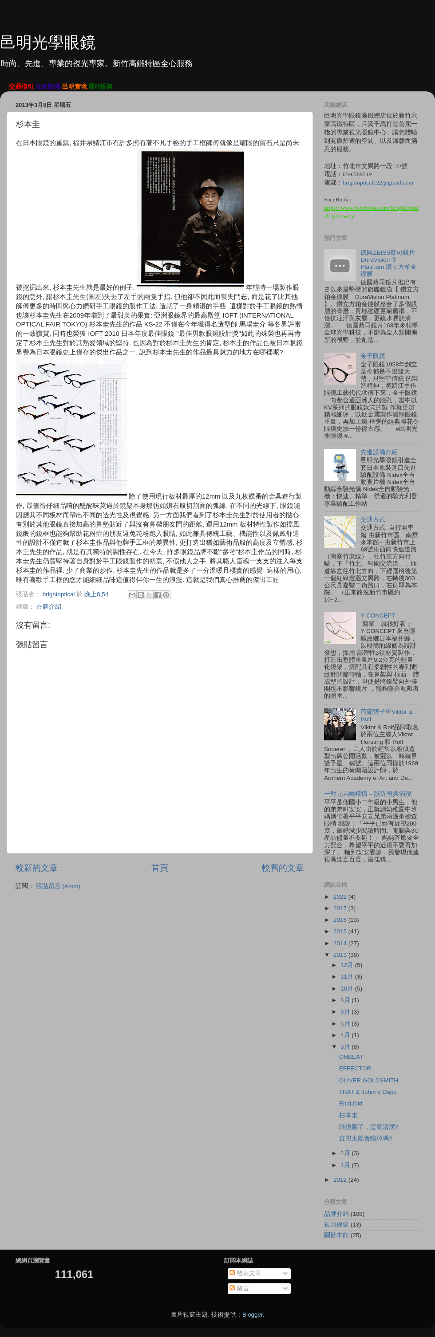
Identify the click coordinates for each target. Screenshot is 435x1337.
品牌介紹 (48, 606)
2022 (340, 896)
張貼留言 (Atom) (58, 886)
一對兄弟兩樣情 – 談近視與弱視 (367, 793)
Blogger (252, 1314)
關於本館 (336, 1235)
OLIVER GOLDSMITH (369, 1080)
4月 (346, 1035)
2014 (340, 943)
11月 (347, 976)
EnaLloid (351, 1103)
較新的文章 (37, 868)
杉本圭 (348, 1115)
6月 (346, 1011)
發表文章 (245, 1273)
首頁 (159, 868)
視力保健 (336, 1224)
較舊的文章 (283, 868)
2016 (340, 919)
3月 (346, 1046)
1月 (346, 1165)
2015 (340, 931)
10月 (347, 988)
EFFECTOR (355, 1068)
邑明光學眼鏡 (48, 42)
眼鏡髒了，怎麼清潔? (369, 1127)
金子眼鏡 (372, 356)
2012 (340, 1179)
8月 (346, 1000)
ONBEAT (351, 1057)
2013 (340, 955)
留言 (239, 1288)
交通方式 (372, 519)
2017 (340, 908)
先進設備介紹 (379, 452)
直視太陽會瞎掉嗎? (365, 1138)
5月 (346, 1023)
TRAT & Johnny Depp (368, 1092)
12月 (347, 965)
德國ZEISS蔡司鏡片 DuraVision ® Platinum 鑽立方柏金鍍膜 (388, 263)
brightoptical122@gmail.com (378, 182)
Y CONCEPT (377, 615)
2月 (346, 1153)
